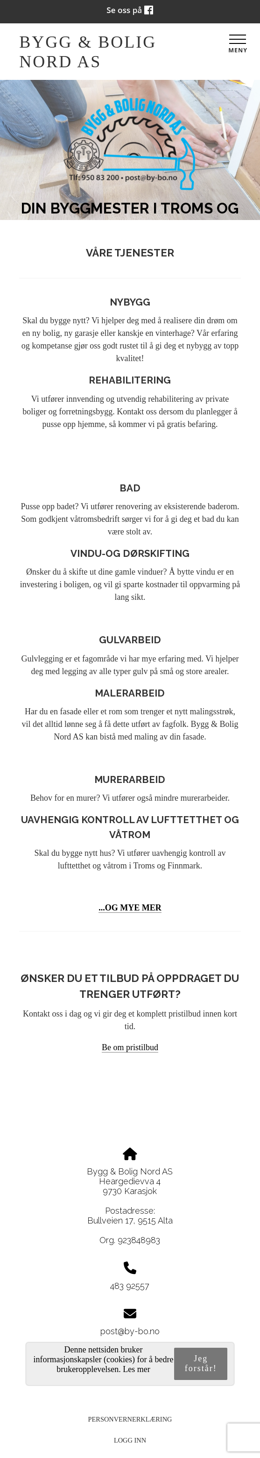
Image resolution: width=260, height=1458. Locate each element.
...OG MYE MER (130, 907)
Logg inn (130, 1440)
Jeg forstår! (201, 1363)
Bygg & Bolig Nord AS (87, 52)
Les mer (136, 1369)
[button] (130, 1048)
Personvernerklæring (130, 1419)
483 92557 (129, 1286)
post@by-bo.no (130, 1331)
